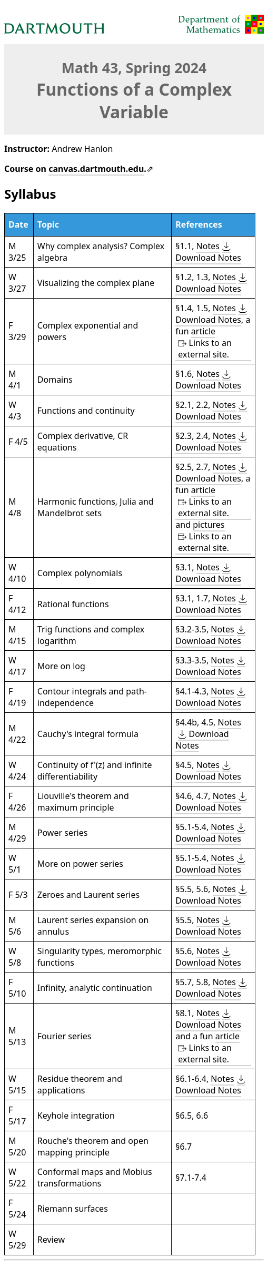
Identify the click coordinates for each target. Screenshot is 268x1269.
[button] (208, 252)
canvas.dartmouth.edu (96, 169)
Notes (208, 246)
